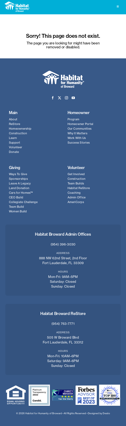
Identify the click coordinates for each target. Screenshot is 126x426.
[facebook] (52, 97)
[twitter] (59, 97)
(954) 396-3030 (63, 244)
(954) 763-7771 (63, 324)
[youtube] (73, 97)
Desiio (106, 413)
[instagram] (66, 97)
